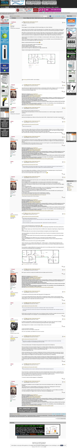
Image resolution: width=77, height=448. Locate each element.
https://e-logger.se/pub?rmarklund (35, 95)
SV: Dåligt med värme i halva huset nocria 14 (32, 84)
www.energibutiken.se (34, 147)
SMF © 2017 (38, 443)
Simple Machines (42, 443)
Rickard (13, 84)
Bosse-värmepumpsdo (66, 12)
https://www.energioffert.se (38, 148)
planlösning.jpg (24, 79)
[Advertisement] (65, 3)
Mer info (64, 445)
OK (61, 445)
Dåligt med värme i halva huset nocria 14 (30, 21)
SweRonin (13, 22)
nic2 (12, 318)
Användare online (70, 186)
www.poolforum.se (30, 96)
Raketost (69, 190)
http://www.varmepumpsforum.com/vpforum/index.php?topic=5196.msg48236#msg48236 (39, 158)
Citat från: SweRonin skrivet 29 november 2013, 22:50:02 (30, 124)
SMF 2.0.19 (34, 443)
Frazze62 (70, 189)
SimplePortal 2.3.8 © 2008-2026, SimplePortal (39, 442)
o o (12, 213)
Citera (64, 22)
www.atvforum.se (38, 96)
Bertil (61, 12)
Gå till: (56, 418)
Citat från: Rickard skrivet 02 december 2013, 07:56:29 (30, 164)
